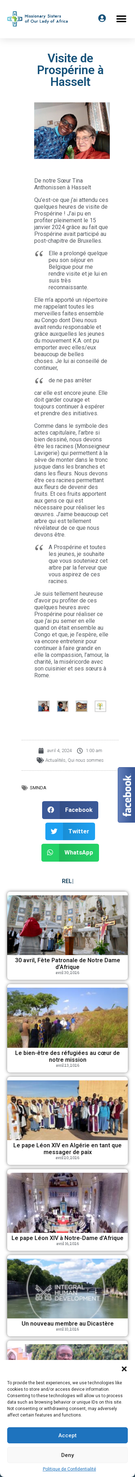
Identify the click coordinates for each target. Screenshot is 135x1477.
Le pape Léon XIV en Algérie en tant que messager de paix (67, 1149)
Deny (67, 1455)
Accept (67, 1435)
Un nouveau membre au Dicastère (68, 1323)
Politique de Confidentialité (69, 1469)
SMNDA (38, 787)
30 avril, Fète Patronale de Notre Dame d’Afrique (67, 963)
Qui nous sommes (86, 760)
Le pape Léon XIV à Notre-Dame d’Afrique (67, 1238)
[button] (124, 1368)
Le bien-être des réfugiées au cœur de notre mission (67, 1056)
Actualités (55, 760)
